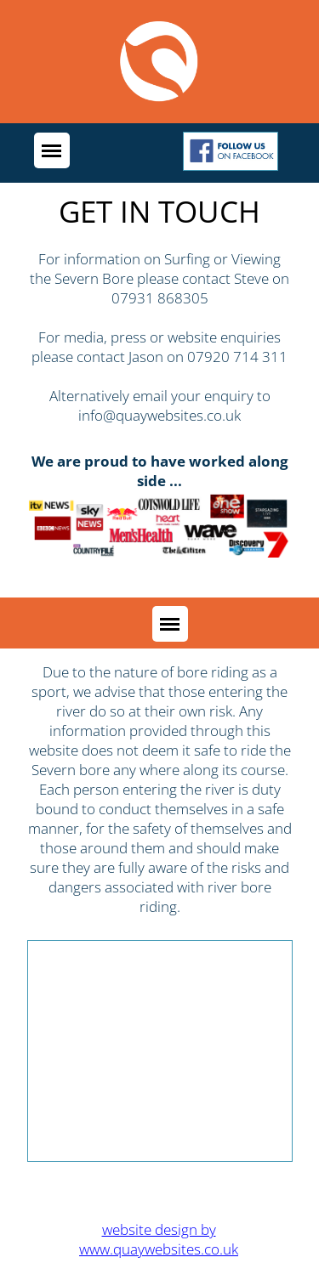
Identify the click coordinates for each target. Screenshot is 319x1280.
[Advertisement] (160, 1051)
